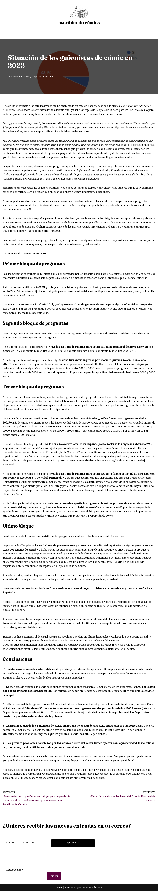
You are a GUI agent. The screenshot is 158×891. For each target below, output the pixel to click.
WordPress (95, 887)
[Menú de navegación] (79, 35)
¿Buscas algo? (14, 870)
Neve (59, 887)
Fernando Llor (21, 76)
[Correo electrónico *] (26, 843)
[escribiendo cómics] (79, 15)
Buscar (53, 876)
